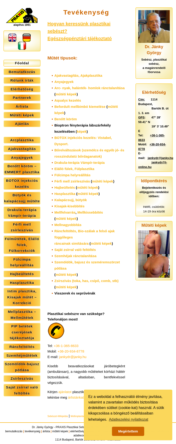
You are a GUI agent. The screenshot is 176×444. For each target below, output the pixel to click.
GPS (141, 117)
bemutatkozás (14, 431)
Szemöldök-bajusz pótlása (22, 367)
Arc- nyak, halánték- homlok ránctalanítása (89, 88)
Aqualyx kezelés (67, 100)
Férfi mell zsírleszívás (22, 227)
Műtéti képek (22, 115)
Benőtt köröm (65, 119)
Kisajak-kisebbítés (69, 206)
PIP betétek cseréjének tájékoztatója (22, 332)
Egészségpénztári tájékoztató (79, 38)
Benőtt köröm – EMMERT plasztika (22, 169)
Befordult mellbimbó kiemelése (80, 107)
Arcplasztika (22, 140)
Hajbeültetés (22, 274)
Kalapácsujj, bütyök (70, 200)
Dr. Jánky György (42, 427)
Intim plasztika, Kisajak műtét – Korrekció (22, 297)
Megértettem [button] (128, 431)
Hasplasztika (22, 283)
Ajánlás (22, 124)
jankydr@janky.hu (72, 357)
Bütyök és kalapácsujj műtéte (22, 198)
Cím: (141, 99)
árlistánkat (76, 397)
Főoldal (22, 63)
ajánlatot (65, 392)
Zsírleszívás (22, 378)
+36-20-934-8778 (71, 351)
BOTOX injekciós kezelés (22, 183)
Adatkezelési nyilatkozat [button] (128, 419)
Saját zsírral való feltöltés (22, 390)
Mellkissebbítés (90, 212)
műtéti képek (66, 94)
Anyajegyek (22, 157)
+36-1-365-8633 (66, 346)
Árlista (22, 106)
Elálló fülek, (74, 169)
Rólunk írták (22, 80)
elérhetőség (77, 431)
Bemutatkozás (22, 72)
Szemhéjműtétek (22, 355)
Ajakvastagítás (22, 149)
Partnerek (22, 98)
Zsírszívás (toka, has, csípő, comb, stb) (86, 281)
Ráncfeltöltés (22, 347)
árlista (46, 431)
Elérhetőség (22, 89)
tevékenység (32, 431)
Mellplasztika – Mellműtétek (22, 315)
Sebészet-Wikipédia (57, 416)
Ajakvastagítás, (78, 75)
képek (82, 131)
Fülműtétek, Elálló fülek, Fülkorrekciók (22, 245)
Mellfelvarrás (65, 212)
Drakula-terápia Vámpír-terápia (22, 213)
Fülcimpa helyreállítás (22, 262)
